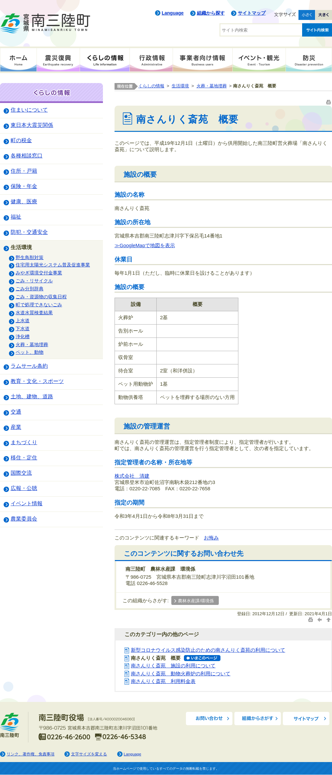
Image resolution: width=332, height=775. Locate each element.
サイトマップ (252, 13)
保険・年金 (24, 186)
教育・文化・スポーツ (37, 381)
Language (173, 13)
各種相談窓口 (26, 155)
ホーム (18, 59)
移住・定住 (24, 457)
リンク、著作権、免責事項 (30, 754)
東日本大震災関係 (32, 125)
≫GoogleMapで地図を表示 (145, 245)
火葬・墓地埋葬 (32, 344)
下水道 (23, 328)
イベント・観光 (259, 59)
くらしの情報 (104, 59)
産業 (16, 427)
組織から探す (211, 13)
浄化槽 (23, 336)
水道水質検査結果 (34, 312)
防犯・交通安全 (29, 232)
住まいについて (29, 110)
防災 (309, 59)
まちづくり (24, 442)
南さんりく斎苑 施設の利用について (173, 665)
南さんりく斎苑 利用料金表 (163, 681)
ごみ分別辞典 (29, 288)
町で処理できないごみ (39, 304)
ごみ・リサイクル (34, 280)
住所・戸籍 (24, 171)
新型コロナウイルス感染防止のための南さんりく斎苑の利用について (208, 650)
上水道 (23, 320)
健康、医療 (24, 201)
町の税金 (21, 140)
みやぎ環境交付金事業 (39, 272)
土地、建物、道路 (32, 396)
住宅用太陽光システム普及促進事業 (53, 264)
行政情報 (151, 59)
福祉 (16, 217)
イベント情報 (26, 503)
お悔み (211, 537)
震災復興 (58, 59)
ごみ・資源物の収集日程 (41, 296)
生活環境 (21, 247)
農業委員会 (24, 519)
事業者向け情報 (202, 59)
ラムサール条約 (29, 366)
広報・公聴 (24, 488)
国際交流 (21, 473)
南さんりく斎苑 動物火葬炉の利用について (180, 673)
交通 (16, 412)
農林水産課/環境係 (196, 601)
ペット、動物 (29, 352)
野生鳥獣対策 (29, 257)
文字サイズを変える (89, 754)
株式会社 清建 (132, 476)
